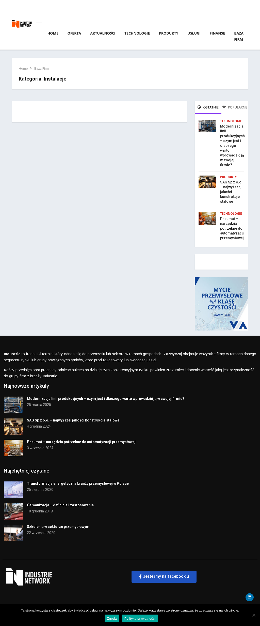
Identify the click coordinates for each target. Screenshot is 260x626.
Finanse (217, 33)
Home (52, 33)
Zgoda (112, 618)
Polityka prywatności (140, 618)
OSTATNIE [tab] (208, 107)
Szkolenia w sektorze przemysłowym (58, 525)
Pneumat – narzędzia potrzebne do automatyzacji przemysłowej (232, 227)
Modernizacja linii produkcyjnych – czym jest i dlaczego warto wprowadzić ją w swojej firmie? (232, 144)
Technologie (137, 33)
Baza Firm (42, 68)
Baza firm (238, 36)
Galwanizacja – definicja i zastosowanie (60, 503)
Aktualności (102, 33)
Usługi (194, 33)
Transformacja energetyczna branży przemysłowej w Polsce (78, 482)
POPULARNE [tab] (234, 107)
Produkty (168, 33)
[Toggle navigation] (37, 25)
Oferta (74, 33)
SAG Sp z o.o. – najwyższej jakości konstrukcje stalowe (231, 191)
